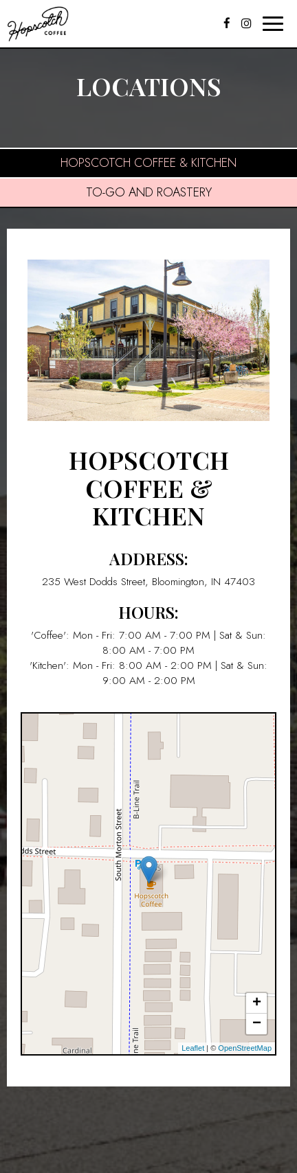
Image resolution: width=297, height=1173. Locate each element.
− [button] (256, 1024)
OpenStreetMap (245, 1048)
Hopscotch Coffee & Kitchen (148, 163)
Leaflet (193, 1048)
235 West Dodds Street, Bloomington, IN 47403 (148, 581)
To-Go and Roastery (149, 192)
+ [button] (256, 1003)
